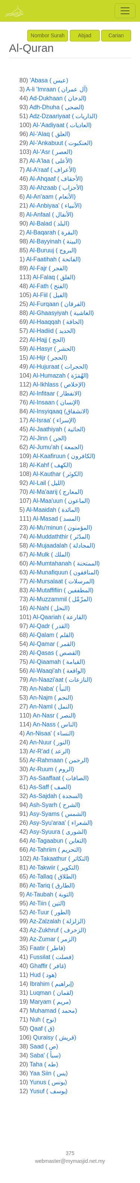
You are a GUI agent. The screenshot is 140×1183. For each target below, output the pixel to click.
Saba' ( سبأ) (45, 1055)
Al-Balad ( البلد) (49, 223)
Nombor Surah (48, 35)
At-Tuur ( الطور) (50, 912)
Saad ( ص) (44, 1046)
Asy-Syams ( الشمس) (57, 814)
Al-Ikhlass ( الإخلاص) (59, 384)
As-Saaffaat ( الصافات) (59, 778)
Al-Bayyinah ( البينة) (55, 241)
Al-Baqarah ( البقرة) (52, 232)
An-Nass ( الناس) (55, 724)
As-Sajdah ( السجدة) (56, 796)
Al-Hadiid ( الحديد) (52, 331)
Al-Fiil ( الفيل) (50, 295)
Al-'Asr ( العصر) (52, 152)
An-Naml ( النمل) (51, 706)
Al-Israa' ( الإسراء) (52, 420)
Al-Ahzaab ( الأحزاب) (56, 187)
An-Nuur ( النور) (49, 742)
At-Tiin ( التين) (47, 903)
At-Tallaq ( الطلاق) (53, 876)
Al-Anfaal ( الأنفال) (49, 214)
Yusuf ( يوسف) (48, 1091)
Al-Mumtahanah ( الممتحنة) (64, 563)
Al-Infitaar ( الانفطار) (55, 393)
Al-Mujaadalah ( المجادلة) (62, 545)
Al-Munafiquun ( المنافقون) (64, 572)
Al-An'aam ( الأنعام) (51, 196)
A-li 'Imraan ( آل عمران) (56, 89)
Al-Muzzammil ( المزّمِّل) (60, 599)
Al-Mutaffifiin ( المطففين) (61, 590)
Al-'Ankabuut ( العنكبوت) (61, 143)
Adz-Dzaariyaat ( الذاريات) (63, 116)
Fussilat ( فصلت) (52, 957)
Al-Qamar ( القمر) (52, 644)
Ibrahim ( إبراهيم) (52, 984)
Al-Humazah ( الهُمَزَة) (61, 375)
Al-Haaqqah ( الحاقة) (56, 322)
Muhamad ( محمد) (53, 1010)
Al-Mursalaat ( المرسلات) (61, 581)
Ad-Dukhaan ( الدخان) (58, 98)
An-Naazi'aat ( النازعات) (60, 679)
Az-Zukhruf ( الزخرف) (57, 930)
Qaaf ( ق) (42, 1028)
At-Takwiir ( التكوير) (54, 867)
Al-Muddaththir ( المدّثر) (59, 536)
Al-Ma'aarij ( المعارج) (56, 492)
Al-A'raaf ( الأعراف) (51, 170)
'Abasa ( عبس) (49, 80)
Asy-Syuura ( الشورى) (58, 832)
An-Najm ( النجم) (51, 697)
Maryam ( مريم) (50, 1002)
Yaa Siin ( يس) (48, 1073)
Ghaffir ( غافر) (48, 966)
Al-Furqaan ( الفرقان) (57, 304)
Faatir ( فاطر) (47, 948)
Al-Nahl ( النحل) (49, 608)
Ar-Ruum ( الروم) (51, 769)
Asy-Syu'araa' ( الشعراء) (61, 823)
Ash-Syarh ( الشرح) (54, 805)
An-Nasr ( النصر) (54, 715)
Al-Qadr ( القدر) (49, 626)
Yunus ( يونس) (48, 1082)
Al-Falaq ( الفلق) (54, 277)
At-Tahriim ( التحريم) (55, 849)
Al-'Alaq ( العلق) (49, 134)
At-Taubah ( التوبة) (50, 894)
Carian (116, 35)
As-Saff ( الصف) (50, 787)
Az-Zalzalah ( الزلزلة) (57, 921)
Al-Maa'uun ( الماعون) (61, 501)
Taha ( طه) (43, 1064)
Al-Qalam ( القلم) (51, 635)
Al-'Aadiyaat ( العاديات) (62, 125)
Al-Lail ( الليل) (47, 483)
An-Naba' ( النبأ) (50, 688)
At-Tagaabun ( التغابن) (58, 840)
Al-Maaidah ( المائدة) (53, 510)
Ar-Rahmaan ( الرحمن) (59, 760)
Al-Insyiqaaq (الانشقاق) (59, 411)
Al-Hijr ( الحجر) (48, 357)
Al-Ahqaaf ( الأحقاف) (56, 179)
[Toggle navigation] (125, 10)
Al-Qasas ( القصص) (54, 653)
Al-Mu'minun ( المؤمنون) (60, 527)
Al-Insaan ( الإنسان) (54, 402)
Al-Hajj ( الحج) (47, 340)
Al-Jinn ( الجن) (47, 438)
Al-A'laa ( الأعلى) (50, 161)
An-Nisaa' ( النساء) (50, 733)
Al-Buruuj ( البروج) (53, 250)
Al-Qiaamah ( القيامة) (57, 662)
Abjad (84, 35)
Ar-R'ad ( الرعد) (49, 751)
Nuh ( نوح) (43, 1019)
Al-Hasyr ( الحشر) (52, 349)
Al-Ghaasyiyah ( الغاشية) (61, 313)
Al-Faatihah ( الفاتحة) (53, 259)
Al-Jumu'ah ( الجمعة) (56, 447)
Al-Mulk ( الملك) (49, 554)
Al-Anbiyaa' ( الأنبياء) (55, 205)
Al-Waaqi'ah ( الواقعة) (57, 671)
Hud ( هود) (43, 975)
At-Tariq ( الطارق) (52, 885)
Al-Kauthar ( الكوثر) (58, 474)
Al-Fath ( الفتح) (48, 286)
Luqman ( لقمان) (51, 993)
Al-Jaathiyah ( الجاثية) (57, 429)
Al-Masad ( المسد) (56, 518)
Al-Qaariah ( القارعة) (60, 617)
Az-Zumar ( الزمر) (53, 939)
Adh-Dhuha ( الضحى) (56, 107)
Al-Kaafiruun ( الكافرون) (64, 456)
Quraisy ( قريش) (54, 1037)
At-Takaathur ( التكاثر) (61, 858)
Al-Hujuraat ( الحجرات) (58, 366)
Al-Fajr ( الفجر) (48, 268)
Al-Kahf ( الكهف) (50, 465)
